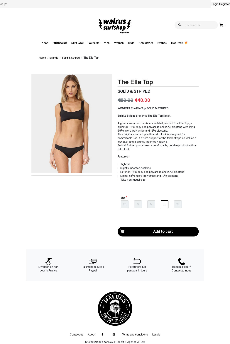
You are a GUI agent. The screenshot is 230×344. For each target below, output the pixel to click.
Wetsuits (94, 42)
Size (123, 198)
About (91, 334)
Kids (131, 42)
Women (119, 42)
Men (106, 42)
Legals (156, 334)
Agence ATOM (136, 342)
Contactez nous (181, 270)
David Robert (116, 342)
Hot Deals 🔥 (179, 42)
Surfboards (60, 42)
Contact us (76, 334)
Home (42, 57)
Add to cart (145, 231)
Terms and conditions (135, 334)
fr (6, 4)
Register (224, 4)
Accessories (145, 42)
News (44, 42)
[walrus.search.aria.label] (198, 25)
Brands (162, 42)
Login (215, 4)
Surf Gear (77, 42)
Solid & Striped (71, 57)
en (1, 4)
